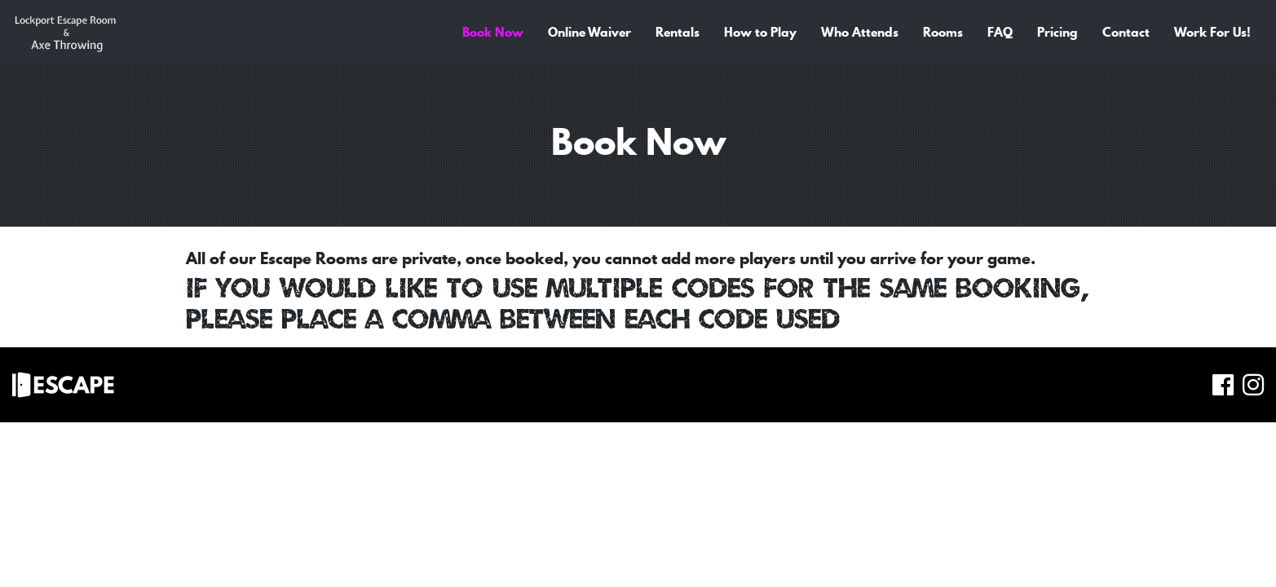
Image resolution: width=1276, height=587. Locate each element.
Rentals (678, 32)
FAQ (1000, 32)
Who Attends (859, 32)
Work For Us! (1212, 32)
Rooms (943, 32)
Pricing (1057, 32)
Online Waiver (589, 32)
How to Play (760, 32)
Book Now (492, 32)
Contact (1126, 32)
